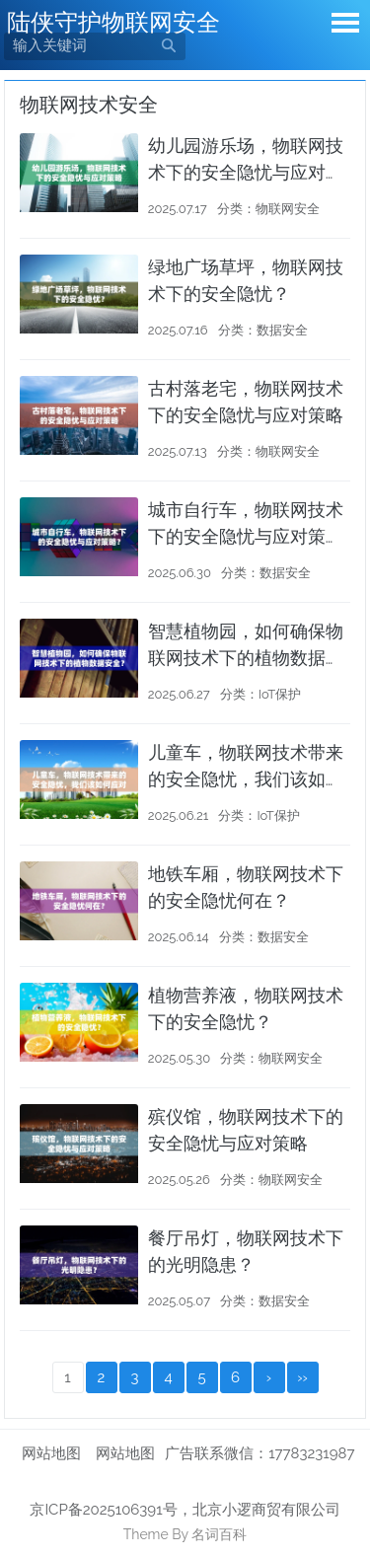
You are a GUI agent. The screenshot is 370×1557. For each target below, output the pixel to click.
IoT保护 (280, 694)
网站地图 (51, 1453)
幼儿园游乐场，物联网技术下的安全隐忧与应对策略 (245, 172)
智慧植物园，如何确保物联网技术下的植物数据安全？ (245, 658)
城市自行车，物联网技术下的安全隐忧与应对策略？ (245, 536)
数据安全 (282, 330)
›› (302, 1377)
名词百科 (219, 1534)
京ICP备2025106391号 (103, 1510)
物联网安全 (288, 208)
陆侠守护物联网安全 (113, 22)
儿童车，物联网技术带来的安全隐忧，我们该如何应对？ (245, 779)
